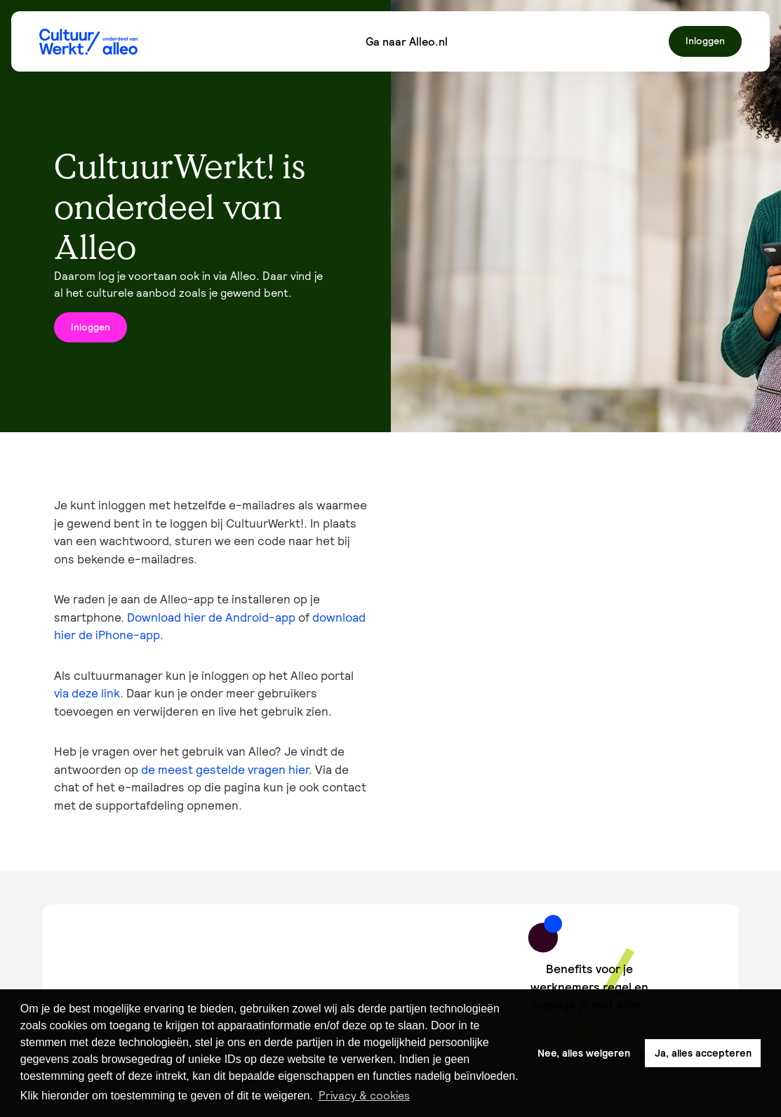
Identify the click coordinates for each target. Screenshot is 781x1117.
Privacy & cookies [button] (364, 1095)
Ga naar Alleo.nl (407, 41)
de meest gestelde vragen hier (225, 770)
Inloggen (705, 40)
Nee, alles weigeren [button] (584, 1053)
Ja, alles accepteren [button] (703, 1053)
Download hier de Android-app (211, 617)
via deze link (87, 693)
